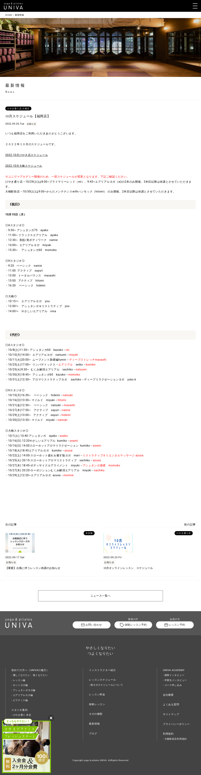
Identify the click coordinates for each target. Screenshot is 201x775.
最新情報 (94, 723)
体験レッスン (97, 704)
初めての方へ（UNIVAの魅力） (30, 670)
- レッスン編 (18, 680)
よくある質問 (171, 704)
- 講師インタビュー (173, 675)
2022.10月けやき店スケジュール (26, 155)
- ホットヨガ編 (19, 685)
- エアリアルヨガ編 (22, 695)
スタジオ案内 (19, 709)
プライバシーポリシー (176, 724)
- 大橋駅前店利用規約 (175, 739)
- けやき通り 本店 (21, 715)
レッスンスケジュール (102, 679)
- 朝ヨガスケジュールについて (106, 685)
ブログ (93, 733)
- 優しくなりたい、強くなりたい (29, 675)
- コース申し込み (172, 685)
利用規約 (168, 733)
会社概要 (168, 694)
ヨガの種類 (95, 713)
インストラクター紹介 (102, 670)
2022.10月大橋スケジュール (23, 165)
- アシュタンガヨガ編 (23, 690)
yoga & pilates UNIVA (95, 760)
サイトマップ (171, 714)
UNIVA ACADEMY (174, 670)
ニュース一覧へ (100, 595)
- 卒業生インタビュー (175, 680)
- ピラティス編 (19, 700)
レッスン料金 (97, 694)
